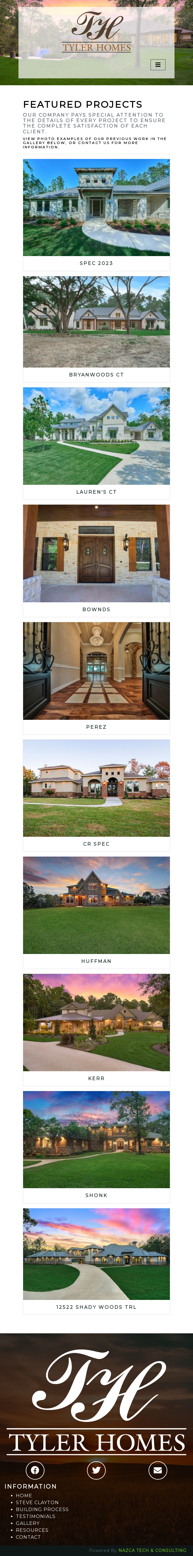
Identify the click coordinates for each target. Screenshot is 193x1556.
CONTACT (28, 1537)
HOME (24, 1495)
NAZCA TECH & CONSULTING (152, 1550)
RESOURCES (32, 1530)
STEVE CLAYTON (37, 1502)
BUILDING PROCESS (42, 1509)
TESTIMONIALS (35, 1516)
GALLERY (28, 1523)
